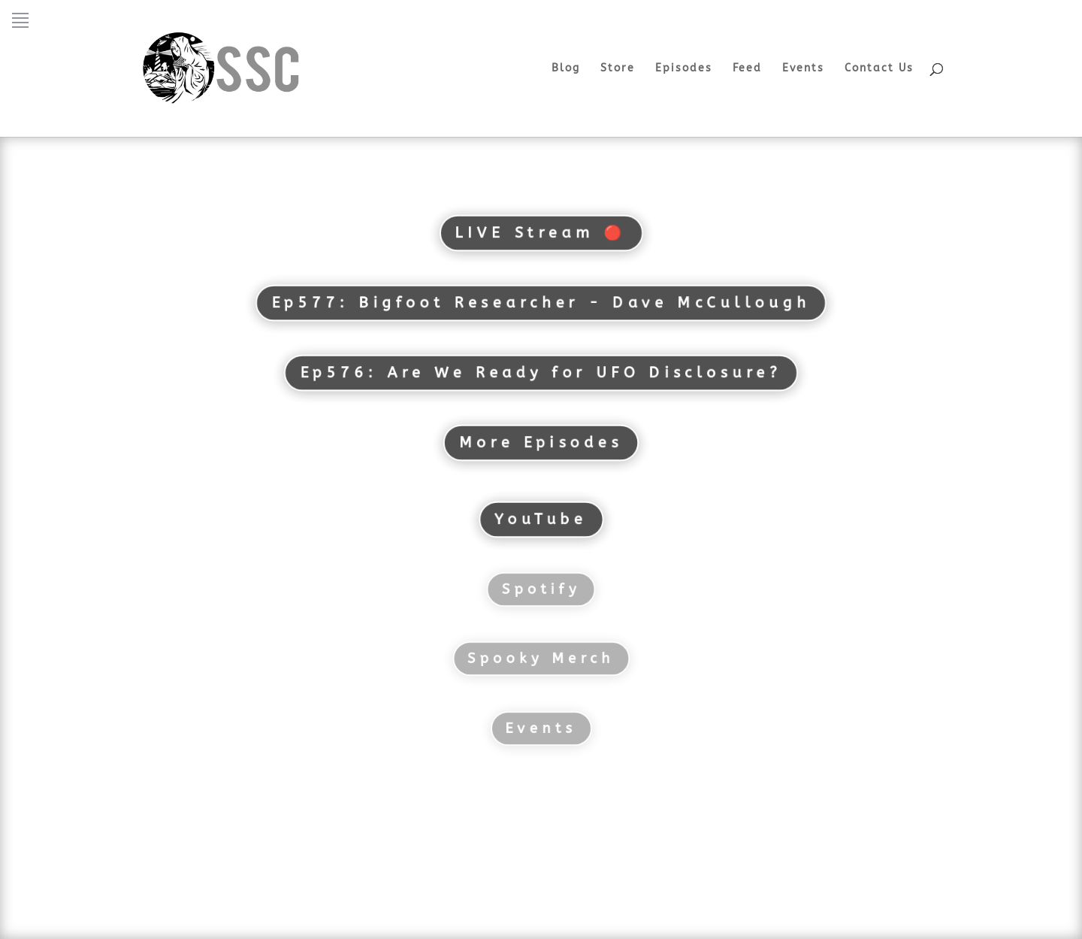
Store (617, 68)
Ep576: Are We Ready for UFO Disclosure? (541, 372)
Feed (747, 68)
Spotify (541, 589)
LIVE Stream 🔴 (541, 232)
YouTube (541, 519)
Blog (566, 68)
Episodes (683, 68)
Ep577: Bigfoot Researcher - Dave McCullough (541, 302)
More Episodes (541, 442)
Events (803, 68)
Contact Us (879, 68)
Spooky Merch (541, 658)
